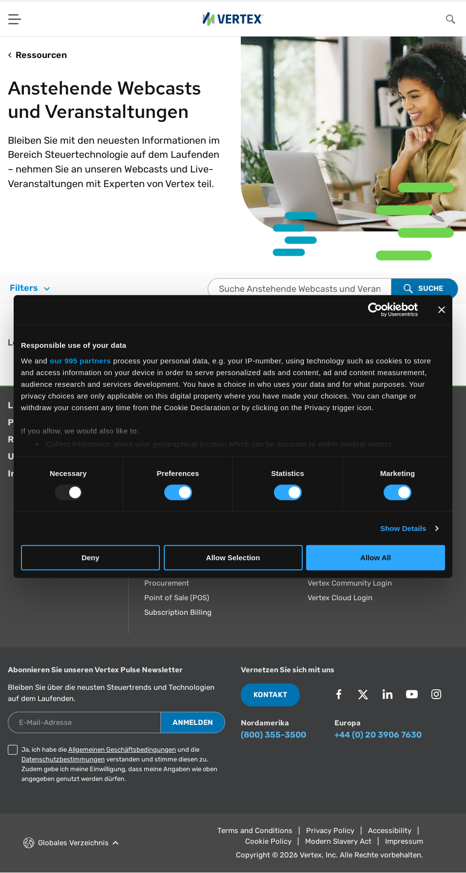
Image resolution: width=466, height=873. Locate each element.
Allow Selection (233, 557)
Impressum (404, 841)
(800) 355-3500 (273, 735)
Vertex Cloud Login (340, 597)
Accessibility (389, 830)
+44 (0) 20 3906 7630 (378, 735)
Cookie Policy (268, 841)
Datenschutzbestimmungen (63, 759)
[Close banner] (441, 309)
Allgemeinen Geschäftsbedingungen (122, 749)
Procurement (166, 583)
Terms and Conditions (254, 830)
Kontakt (270, 694)
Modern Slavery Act (338, 841)
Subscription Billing (178, 612)
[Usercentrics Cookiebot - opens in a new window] (375, 310)
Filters (30, 288)
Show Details (403, 528)
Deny (90, 557)
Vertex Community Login (350, 583)
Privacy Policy (330, 830)
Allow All (375, 557)
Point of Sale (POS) (176, 597)
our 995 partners (80, 360)
